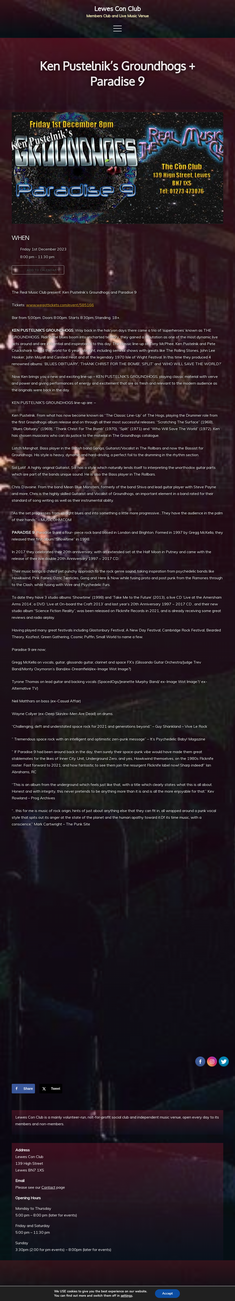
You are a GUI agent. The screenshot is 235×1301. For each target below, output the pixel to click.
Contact (48, 1187)
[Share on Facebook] (23, 1088)
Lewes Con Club (117, 9)
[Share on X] (51, 1088)
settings (126, 1296)
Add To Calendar (38, 270)
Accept (167, 1293)
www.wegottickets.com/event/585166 (60, 304)
